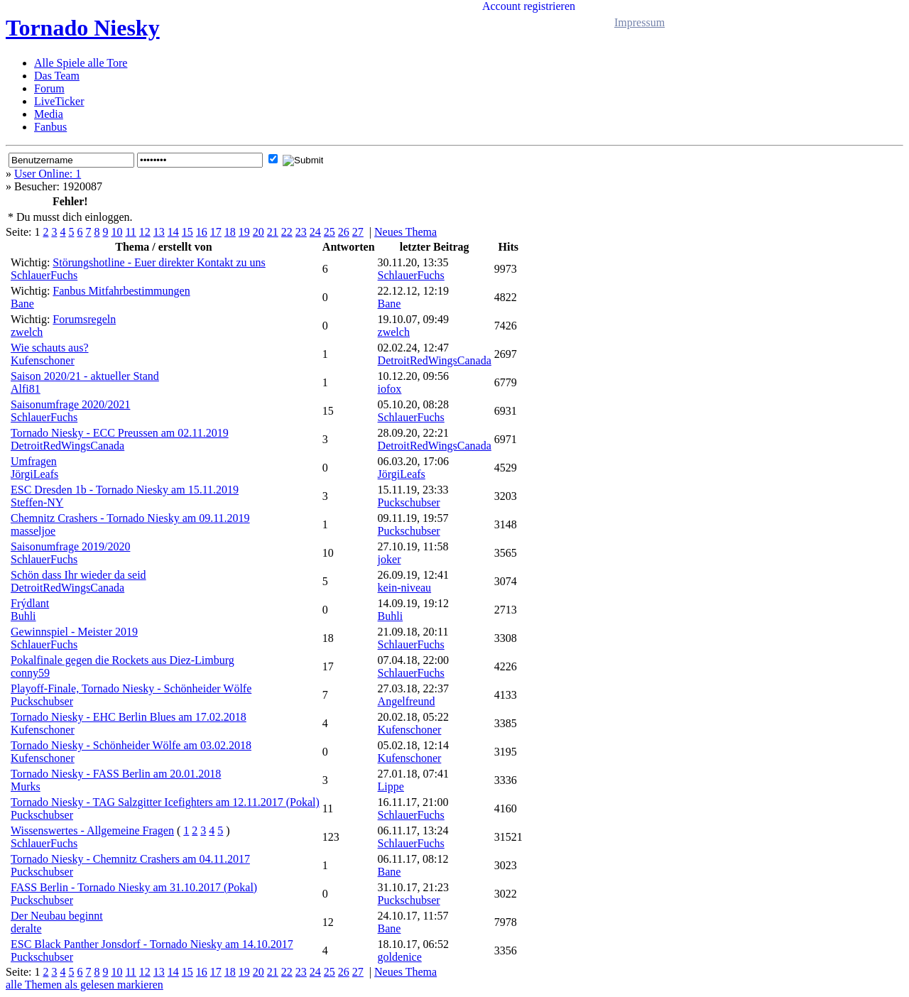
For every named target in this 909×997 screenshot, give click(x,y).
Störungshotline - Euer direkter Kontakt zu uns (159, 262)
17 (216, 232)
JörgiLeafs (34, 474)
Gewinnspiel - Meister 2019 (74, 632)
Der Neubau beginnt (57, 916)
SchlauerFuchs (44, 275)
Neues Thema (405, 232)
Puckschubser (409, 502)
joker (389, 559)
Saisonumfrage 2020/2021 (70, 404)
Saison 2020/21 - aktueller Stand (85, 376)
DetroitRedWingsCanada (434, 360)
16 (201, 232)
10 (116, 232)
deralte (26, 928)
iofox (390, 389)
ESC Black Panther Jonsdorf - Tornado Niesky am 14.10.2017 (152, 944)
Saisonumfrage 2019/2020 (70, 546)
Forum (49, 88)
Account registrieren (528, 6)
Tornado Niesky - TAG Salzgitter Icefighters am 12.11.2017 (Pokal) (165, 802)
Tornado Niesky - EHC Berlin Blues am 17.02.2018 (128, 717)
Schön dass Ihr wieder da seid (78, 575)
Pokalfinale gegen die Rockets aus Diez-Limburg (122, 660)
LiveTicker (59, 101)
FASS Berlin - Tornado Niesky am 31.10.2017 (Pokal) (134, 887)
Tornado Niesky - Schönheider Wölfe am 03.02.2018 (131, 745)
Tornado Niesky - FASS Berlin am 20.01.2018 (116, 774)
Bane (22, 304)
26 (343, 232)
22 (287, 232)
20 (258, 232)
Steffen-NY (37, 502)
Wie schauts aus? (50, 348)
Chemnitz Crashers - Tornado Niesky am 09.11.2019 (130, 518)
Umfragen (34, 461)
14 (173, 232)
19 (244, 232)
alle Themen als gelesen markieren (84, 985)
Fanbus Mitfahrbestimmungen (121, 291)
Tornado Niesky (83, 27)
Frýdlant (30, 603)
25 (329, 232)
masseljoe (33, 531)
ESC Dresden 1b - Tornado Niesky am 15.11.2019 (125, 490)
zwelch (27, 332)
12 (145, 232)
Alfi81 (25, 389)
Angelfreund (406, 701)
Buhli (23, 616)
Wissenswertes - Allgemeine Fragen (92, 830)
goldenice (400, 957)
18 (230, 232)
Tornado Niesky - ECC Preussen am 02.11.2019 (120, 433)
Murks (25, 786)
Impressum (639, 22)
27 (358, 232)
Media (48, 114)
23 (301, 232)
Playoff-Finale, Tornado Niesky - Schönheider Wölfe (131, 688)
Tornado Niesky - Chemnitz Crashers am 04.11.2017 (130, 859)
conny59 (30, 673)
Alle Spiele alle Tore (80, 63)
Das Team (57, 76)
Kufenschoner (43, 360)
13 (159, 232)
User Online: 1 (47, 174)
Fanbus (50, 127)
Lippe (391, 786)
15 (187, 232)
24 (315, 232)
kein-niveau (405, 588)
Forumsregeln (84, 319)
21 (272, 232)
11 (130, 232)
